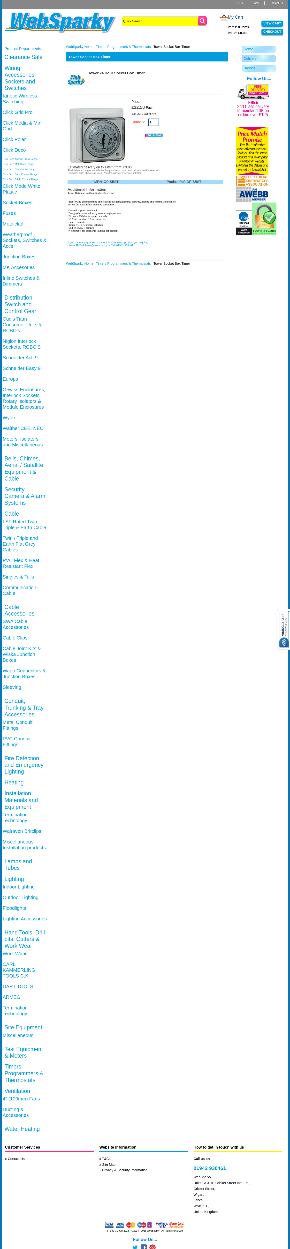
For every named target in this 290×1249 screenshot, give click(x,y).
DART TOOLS (18, 986)
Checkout (272, 31)
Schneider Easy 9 (22, 368)
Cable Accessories (19, 610)
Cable (11, 514)
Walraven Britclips (22, 831)
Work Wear (15, 953)
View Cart (272, 23)
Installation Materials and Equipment (21, 800)
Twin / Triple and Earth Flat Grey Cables (20, 543)
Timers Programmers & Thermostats (23, 1073)
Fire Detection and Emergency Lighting (23, 765)
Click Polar (14, 139)
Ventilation (17, 1091)
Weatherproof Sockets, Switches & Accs (24, 240)
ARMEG (11, 997)
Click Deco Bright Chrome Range (20, 179)
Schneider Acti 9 (20, 357)
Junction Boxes (19, 256)
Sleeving (12, 687)
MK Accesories (19, 267)
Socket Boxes (17, 202)
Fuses (9, 213)
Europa (10, 379)
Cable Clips (15, 637)
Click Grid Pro (17, 112)
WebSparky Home (79, 47)
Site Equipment (23, 1027)
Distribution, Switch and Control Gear (20, 304)
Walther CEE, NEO (23, 428)
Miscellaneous (18, 1035)
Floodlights (14, 908)
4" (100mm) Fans (21, 1098)
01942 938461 (210, 1168)
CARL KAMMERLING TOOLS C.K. (19, 970)
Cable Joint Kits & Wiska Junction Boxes (22, 654)
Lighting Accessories (25, 918)
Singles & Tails (18, 576)
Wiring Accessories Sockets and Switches (19, 78)
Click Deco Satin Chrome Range (20, 174)
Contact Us (276, 2)
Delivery (250, 58)
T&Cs (239, 2)
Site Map (108, 1164)
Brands (249, 68)
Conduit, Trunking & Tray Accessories (23, 707)
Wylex (9, 417)
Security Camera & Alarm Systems (24, 496)
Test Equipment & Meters (23, 1052)
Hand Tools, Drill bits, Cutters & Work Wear (24, 939)
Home (248, 49)
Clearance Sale (23, 57)
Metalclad (13, 223)
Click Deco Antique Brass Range (20, 159)
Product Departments (22, 49)
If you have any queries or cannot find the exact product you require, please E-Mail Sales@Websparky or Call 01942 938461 (108, 244)
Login (256, 2)
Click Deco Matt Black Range (18, 164)
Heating (13, 782)
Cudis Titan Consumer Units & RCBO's (22, 324)
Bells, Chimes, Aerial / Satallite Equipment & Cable (23, 468)
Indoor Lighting (19, 886)
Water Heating (22, 1129)
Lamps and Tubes (18, 864)
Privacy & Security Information (125, 1170)
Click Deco (14, 150)
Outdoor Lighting (20, 897)
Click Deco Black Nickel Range (19, 169)
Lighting (14, 879)
